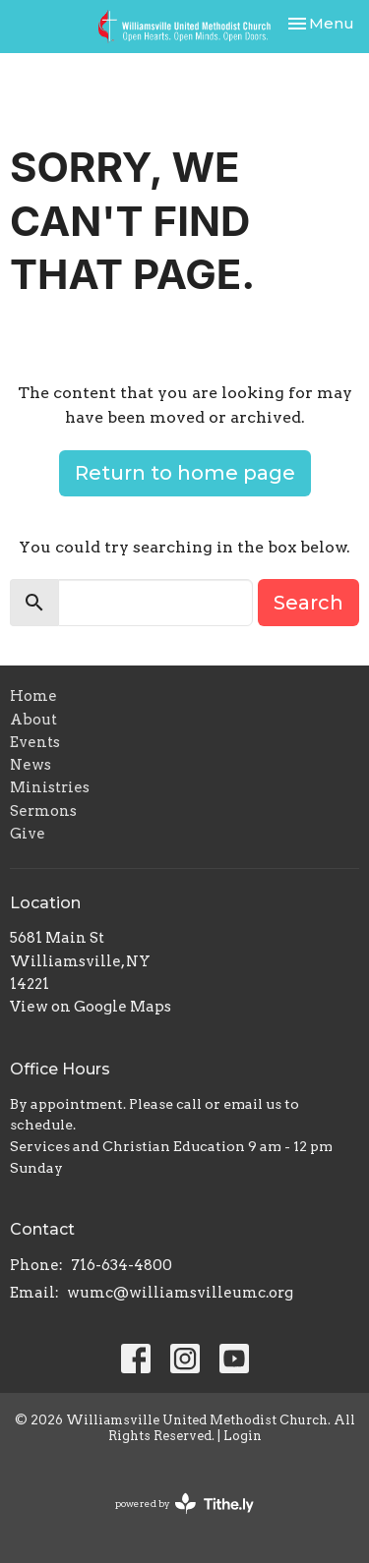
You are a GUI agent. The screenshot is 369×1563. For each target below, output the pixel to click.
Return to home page (185, 473)
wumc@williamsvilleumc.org (180, 1293)
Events (35, 742)
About (33, 719)
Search (308, 602)
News (30, 765)
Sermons (43, 811)
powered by (184, 1503)
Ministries (50, 787)
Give (27, 833)
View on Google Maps (90, 1006)
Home (33, 696)
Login (242, 1435)
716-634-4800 (121, 1265)
